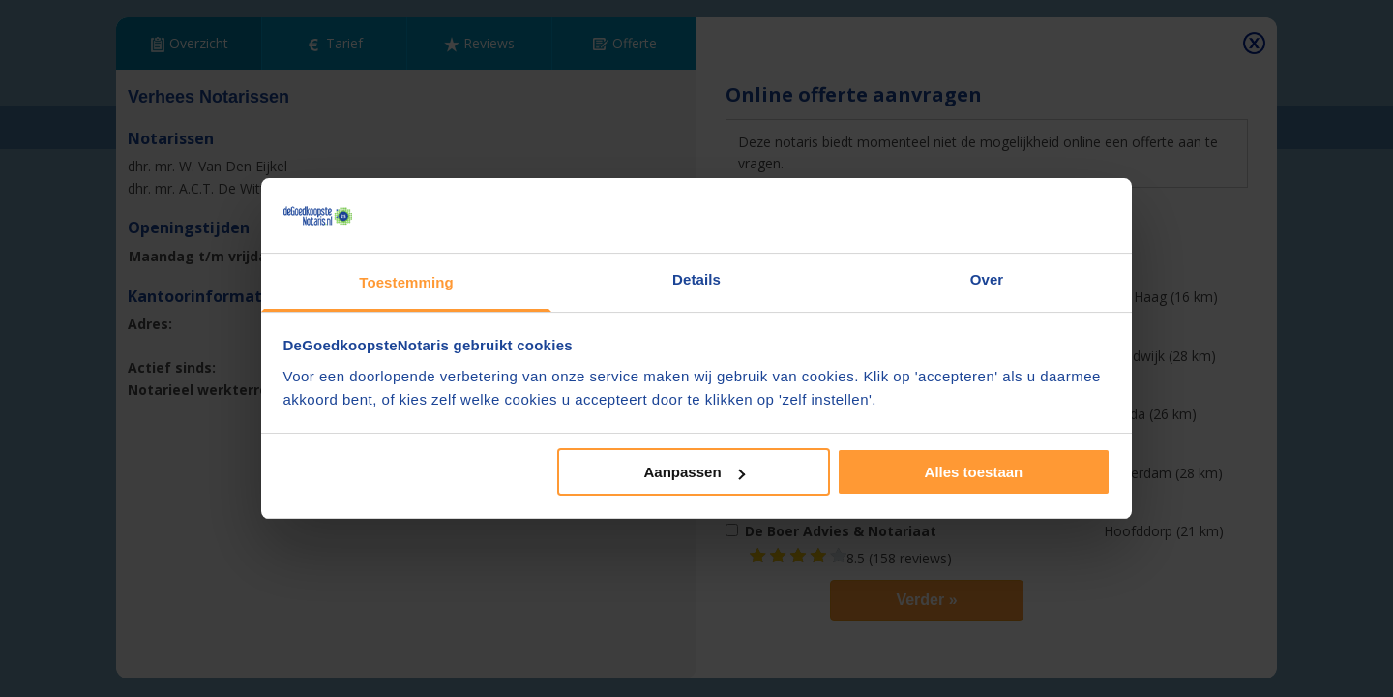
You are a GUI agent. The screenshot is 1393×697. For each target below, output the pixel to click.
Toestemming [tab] (406, 282)
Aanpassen (694, 472)
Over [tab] (987, 279)
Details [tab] (696, 279)
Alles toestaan (974, 472)
